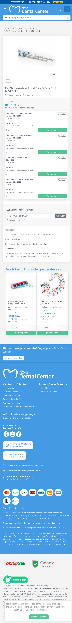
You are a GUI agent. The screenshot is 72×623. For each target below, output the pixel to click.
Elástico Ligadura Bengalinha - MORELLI (18, 303)
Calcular (60, 216)
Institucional (8, 388)
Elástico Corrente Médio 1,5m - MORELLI (51, 303)
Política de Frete (10, 392)
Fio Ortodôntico (31, 28)
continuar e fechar (39, 617)
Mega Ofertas (45, 388)
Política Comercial (11, 395)
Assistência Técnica (11, 403)
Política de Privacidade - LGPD (17, 418)
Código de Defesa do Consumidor (18, 407)
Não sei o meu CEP (16, 220)
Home (6, 28)
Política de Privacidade (37, 610)
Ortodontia (17, 28)
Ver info (62, 114)
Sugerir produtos (13, 358)
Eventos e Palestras (48, 392)
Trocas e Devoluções (12, 399)
